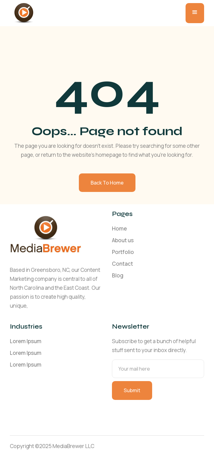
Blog (117, 275)
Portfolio (123, 252)
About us (123, 240)
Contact (122, 263)
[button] (195, 13)
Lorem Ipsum (25, 341)
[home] (22, 13)
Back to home (107, 182)
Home (119, 228)
